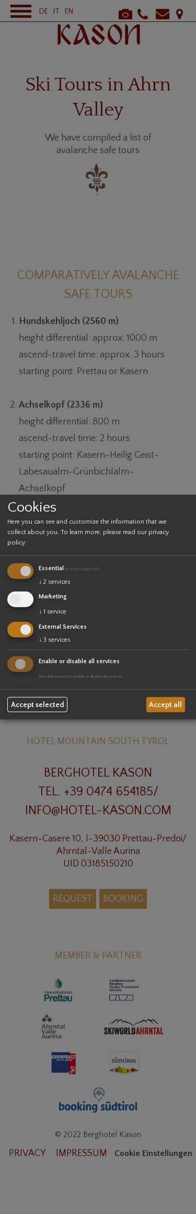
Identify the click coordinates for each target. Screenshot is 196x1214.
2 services (55, 582)
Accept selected (37, 704)
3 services (55, 639)
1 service (52, 611)
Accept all (165, 704)
